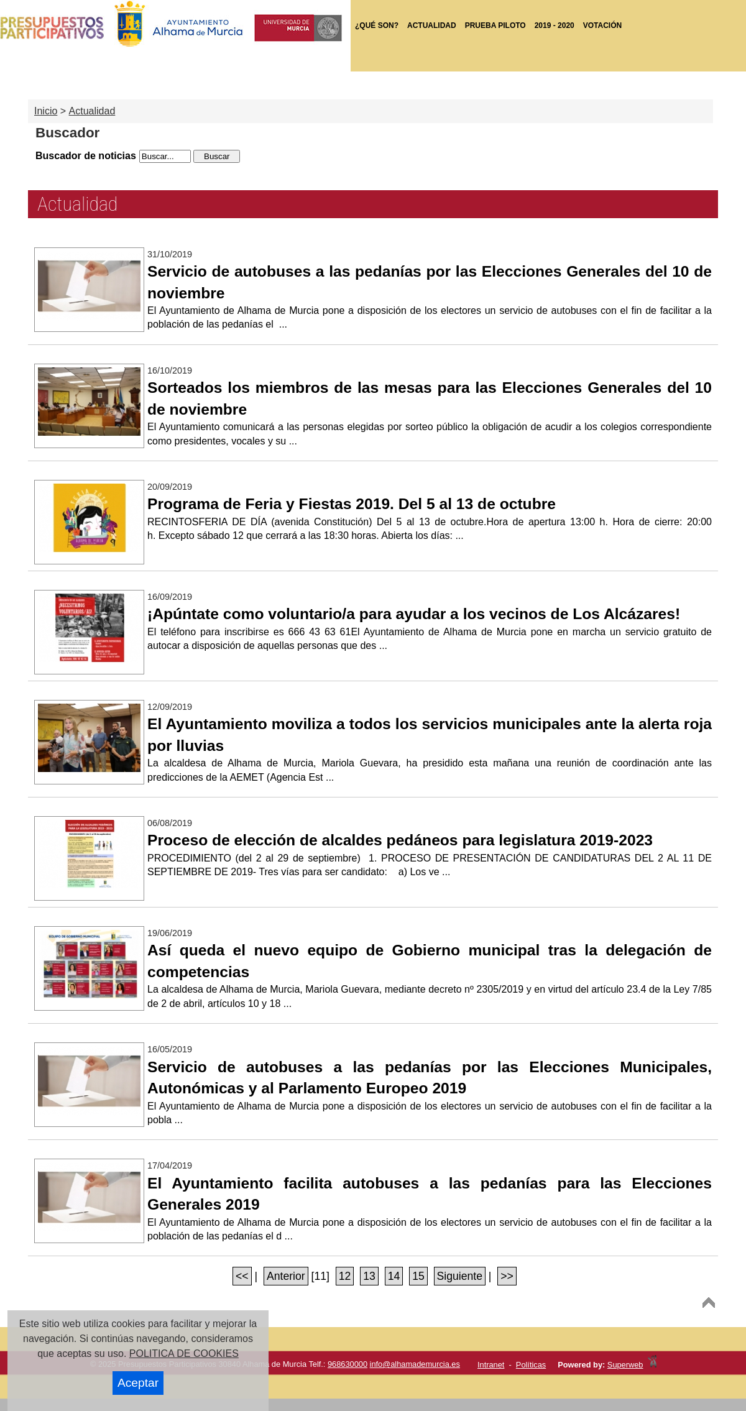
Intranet (490, 1364)
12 (345, 1276)
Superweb (625, 1364)
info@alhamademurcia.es (415, 1364)
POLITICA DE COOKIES (184, 1353)
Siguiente (459, 1276)
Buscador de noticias (85, 155)
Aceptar (138, 1382)
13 (369, 1276)
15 (418, 1276)
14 (394, 1276)
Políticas (531, 1364)
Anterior (286, 1276)
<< (242, 1276)
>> (506, 1276)
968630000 (347, 1364)
